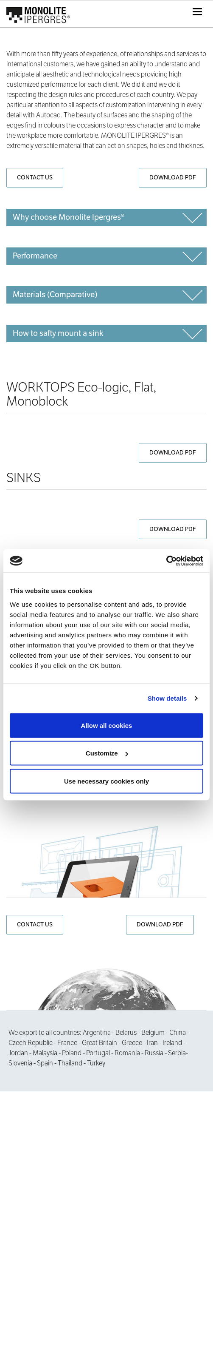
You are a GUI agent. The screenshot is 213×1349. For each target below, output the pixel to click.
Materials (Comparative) (55, 294)
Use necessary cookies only (106, 780)
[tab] (106, 217)
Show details (167, 698)
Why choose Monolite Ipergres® (68, 217)
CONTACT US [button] (35, 177)
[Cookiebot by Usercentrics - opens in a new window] (166, 560)
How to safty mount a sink (58, 333)
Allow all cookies (106, 725)
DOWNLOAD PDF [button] (172, 177)
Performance (35, 256)
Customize (107, 753)
